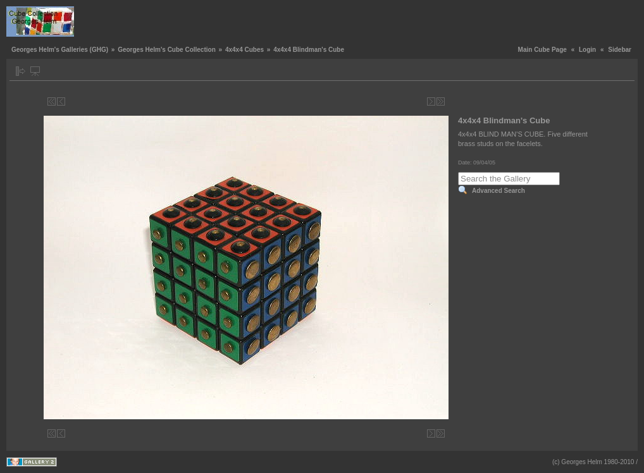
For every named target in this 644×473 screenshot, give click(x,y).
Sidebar (619, 49)
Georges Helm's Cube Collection (167, 49)
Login (587, 49)
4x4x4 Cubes (244, 49)
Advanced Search (498, 190)
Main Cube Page (542, 49)
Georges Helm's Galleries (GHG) (59, 49)
